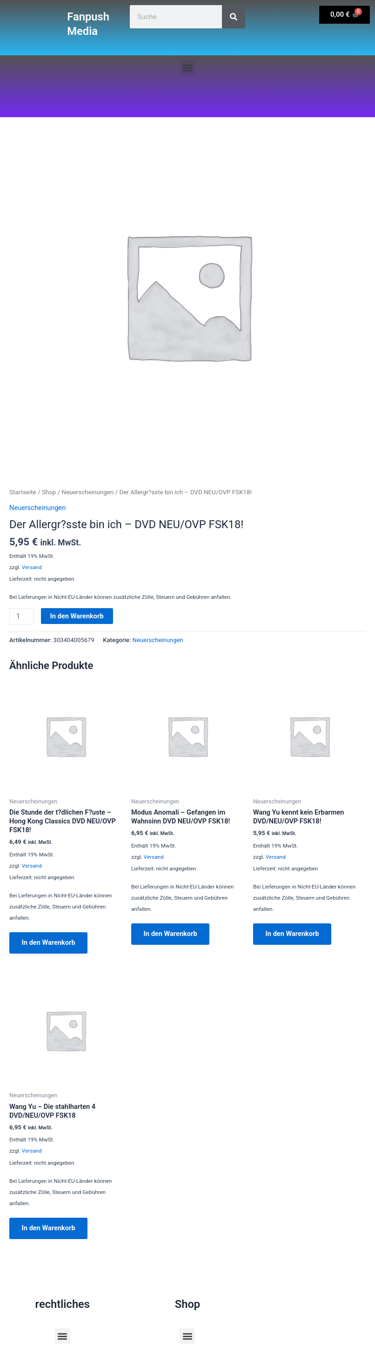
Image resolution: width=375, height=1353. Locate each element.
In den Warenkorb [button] (49, 943)
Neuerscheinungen (88, 492)
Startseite (22, 492)
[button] (187, 67)
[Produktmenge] (21, 616)
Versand (32, 567)
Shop (49, 492)
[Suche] (233, 16)
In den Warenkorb (77, 616)
